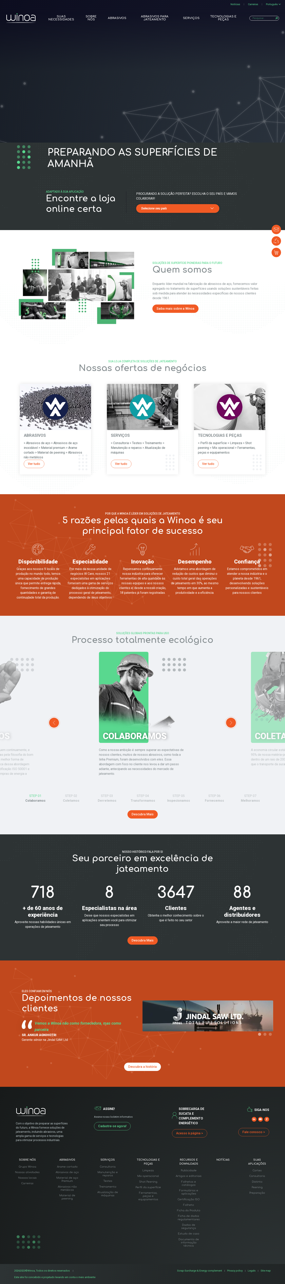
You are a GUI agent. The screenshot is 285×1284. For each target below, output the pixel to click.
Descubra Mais (143, 814)
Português (272, 4)
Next (231, 723)
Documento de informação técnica (189, 1242)
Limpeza (148, 1170)
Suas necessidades (61, 18)
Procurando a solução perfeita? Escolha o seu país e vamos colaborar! (186, 196)
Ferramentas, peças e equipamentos (148, 1196)
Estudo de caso (188, 1233)
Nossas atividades (27, 1172)
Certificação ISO (189, 1199)
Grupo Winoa (27, 1166)
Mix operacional (148, 1176)
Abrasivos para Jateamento (154, 18)
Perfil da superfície (148, 1187)
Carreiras (253, 4)
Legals (252, 1270)
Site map (266, 1270)
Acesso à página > (189, 1133)
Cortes (257, 1170)
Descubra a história (142, 1067)
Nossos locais (27, 1177)
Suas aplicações (257, 1161)
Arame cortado (67, 1166)
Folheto (188, 1205)
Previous (54, 723)
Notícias (235, 4)
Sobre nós (91, 18)
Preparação (257, 1193)
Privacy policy (235, 1270)
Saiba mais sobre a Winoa (175, 308)
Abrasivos (117, 18)
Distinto (257, 1181)
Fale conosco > (253, 1132)
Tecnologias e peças (223, 18)
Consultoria (108, 1166)
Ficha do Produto (188, 1210)
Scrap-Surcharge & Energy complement (199, 1270)
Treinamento (107, 1186)
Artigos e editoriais (188, 1176)
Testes (107, 1181)
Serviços (191, 18)
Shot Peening (148, 1181)
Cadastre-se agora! (112, 1126)
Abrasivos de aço (67, 1172)
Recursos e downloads (188, 1161)
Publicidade (189, 1170)
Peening (257, 1187)
